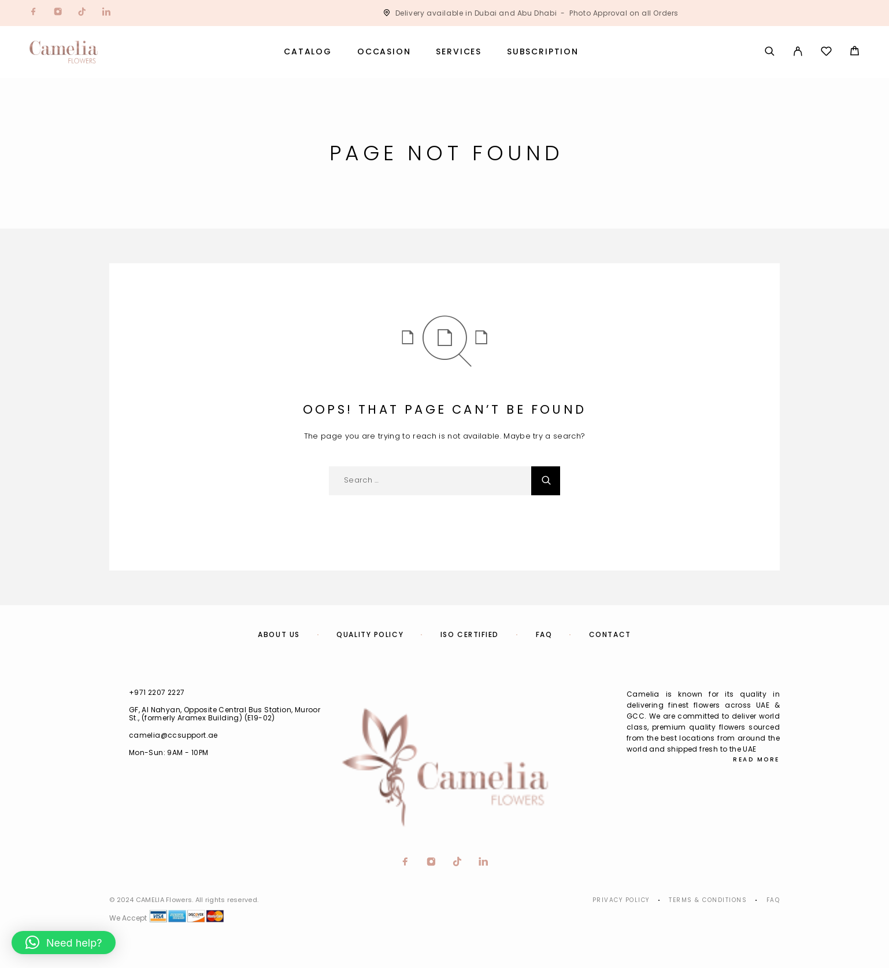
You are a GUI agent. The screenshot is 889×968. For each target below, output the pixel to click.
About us (278, 634)
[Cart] (854, 52)
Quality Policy (369, 634)
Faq (773, 900)
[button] (64, 942)
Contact (610, 634)
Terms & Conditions (708, 900)
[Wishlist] (826, 52)
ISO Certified (469, 634)
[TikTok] (82, 13)
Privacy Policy (621, 900)
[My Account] (798, 52)
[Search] (769, 52)
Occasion (384, 52)
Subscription (543, 52)
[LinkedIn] (106, 13)
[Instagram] (57, 13)
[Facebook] (33, 13)
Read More (756, 759)
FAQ (544, 634)
